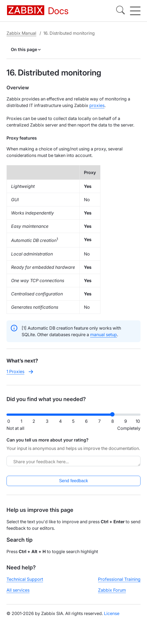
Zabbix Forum (112, 590)
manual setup (103, 334)
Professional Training (119, 579)
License (111, 613)
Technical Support (24, 579)
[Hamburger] (135, 11)
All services (18, 590)
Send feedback (73, 480)
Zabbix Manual (21, 33)
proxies (96, 105)
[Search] (120, 11)
